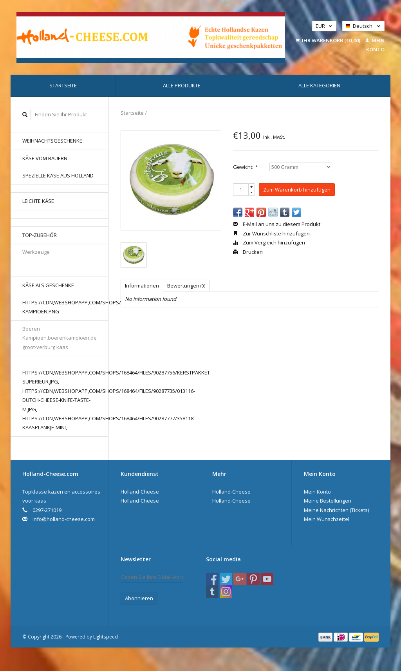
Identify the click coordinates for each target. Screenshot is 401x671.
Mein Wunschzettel (326, 519)
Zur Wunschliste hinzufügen (271, 233)
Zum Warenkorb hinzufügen (297, 189)
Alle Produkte (181, 85)
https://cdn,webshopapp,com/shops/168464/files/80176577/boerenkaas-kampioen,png (65, 307)
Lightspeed (105, 636)
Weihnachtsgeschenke (52, 140)
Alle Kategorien (319, 85)
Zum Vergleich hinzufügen (269, 242)
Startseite (63, 85)
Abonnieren (139, 598)
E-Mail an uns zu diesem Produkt (276, 224)
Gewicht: (245, 166)
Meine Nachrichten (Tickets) (336, 510)
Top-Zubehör (39, 235)
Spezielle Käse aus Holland (58, 175)
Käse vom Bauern (44, 158)
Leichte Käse (38, 200)
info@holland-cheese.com (64, 519)
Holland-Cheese (140, 491)
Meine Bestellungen (327, 500)
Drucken (248, 251)
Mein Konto (317, 491)
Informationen (142, 285)
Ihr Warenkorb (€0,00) (328, 40)
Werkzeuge (36, 251)
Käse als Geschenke (48, 285)
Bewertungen (186, 285)
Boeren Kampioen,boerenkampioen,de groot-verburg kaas (59, 338)
